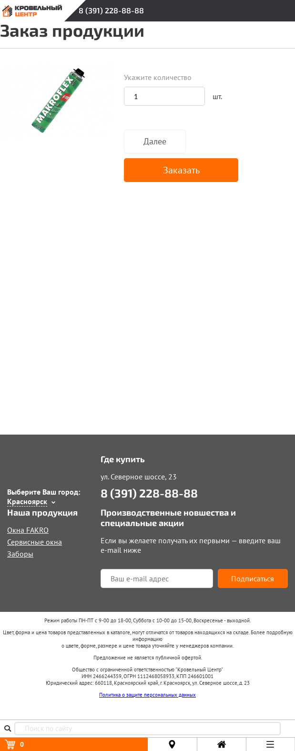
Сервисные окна (34, 542)
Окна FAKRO (28, 530)
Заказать (181, 170)
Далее (154, 141)
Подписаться (252, 578)
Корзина (22, 744)
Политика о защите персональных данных (147, 694)
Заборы (20, 553)
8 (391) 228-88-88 (111, 10)
